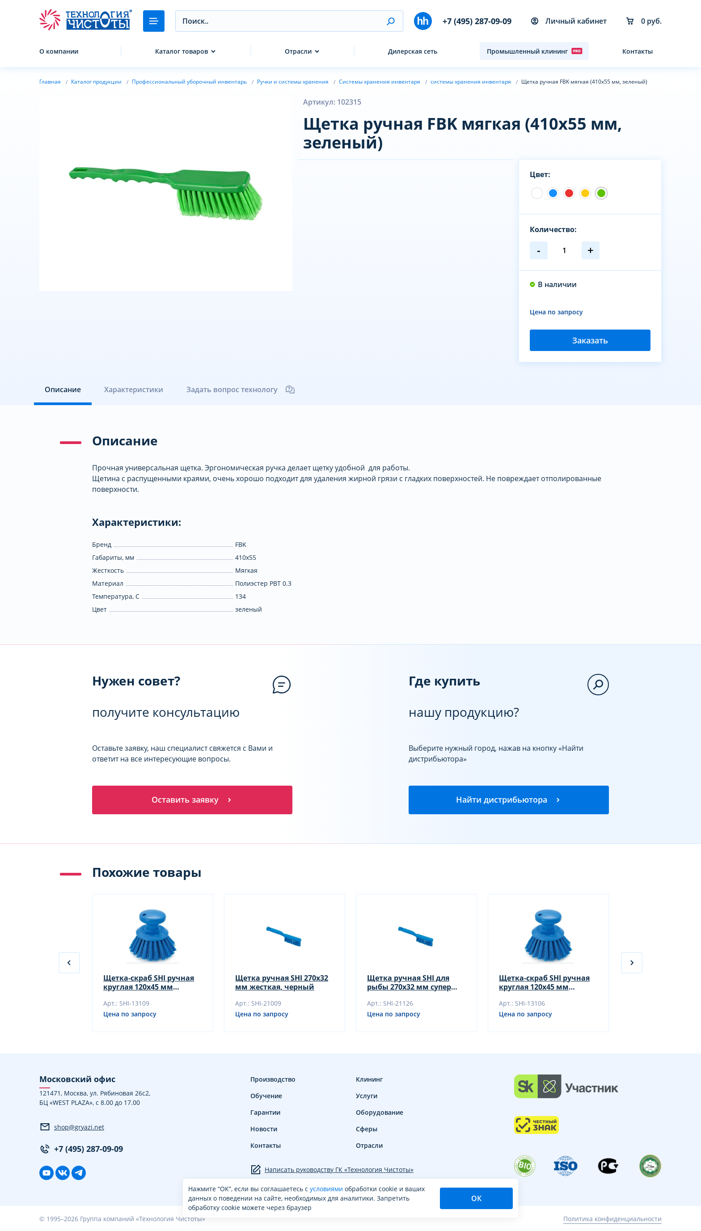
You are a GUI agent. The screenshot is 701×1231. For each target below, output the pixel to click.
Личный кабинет (569, 21)
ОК (476, 1198)
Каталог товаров (181, 51)
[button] (390, 21)
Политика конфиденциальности (612, 1218)
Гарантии (265, 1112)
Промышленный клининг (535, 51)
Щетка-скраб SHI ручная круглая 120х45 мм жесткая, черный (148, 982)
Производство (273, 1079)
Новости (263, 1129)
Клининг (369, 1079)
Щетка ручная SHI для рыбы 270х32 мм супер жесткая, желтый (409, 982)
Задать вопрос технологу (241, 389)
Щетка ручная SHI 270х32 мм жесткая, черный (281, 982)
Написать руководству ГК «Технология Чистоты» (332, 1169)
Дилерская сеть (412, 51)
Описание (63, 389)
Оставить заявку (192, 799)
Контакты (637, 51)
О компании (58, 51)
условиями (327, 1188)
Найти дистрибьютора (509, 799)
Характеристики (133, 389)
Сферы (366, 1129)
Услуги (366, 1095)
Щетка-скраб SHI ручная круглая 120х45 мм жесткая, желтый (544, 982)
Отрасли (298, 51)
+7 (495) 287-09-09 (477, 21)
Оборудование (379, 1112)
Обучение (266, 1095)
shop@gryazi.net (71, 1126)
